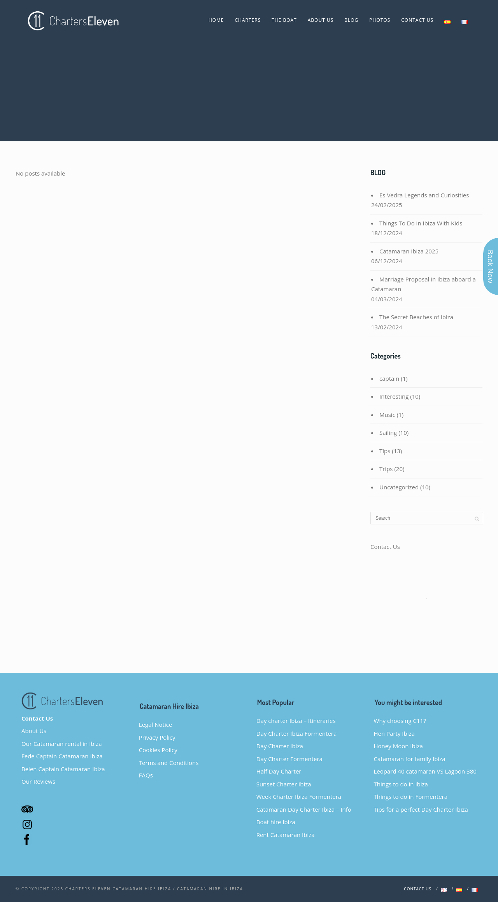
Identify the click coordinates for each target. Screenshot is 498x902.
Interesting (394, 396)
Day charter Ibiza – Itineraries (296, 720)
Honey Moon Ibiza (398, 746)
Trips (386, 469)
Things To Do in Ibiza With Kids (420, 223)
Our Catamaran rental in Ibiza (61, 743)
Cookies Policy (158, 750)
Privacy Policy (157, 737)
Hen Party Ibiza (394, 733)
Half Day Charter (279, 771)
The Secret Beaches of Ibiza (416, 317)
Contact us (417, 888)
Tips (384, 451)
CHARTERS (248, 20)
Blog (351, 20)
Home (216, 20)
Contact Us (417, 20)
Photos (379, 20)
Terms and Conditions (169, 763)
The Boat (284, 20)
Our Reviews (38, 781)
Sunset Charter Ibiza (283, 784)
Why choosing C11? (400, 720)
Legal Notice (155, 724)
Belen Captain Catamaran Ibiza (63, 769)
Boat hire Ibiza (275, 822)
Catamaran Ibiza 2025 (408, 251)
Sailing (388, 432)
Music (387, 414)
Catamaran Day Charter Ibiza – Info (303, 809)
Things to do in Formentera (411, 796)
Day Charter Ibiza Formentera (296, 733)
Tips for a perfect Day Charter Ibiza (421, 809)
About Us (320, 20)
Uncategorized (399, 487)
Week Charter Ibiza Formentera (298, 796)
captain (389, 378)
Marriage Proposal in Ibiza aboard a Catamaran (423, 284)
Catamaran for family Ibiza (409, 759)
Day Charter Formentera (289, 759)
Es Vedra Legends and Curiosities (424, 195)
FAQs (146, 775)
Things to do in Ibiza (401, 784)
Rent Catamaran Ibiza (285, 835)
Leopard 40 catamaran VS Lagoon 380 (425, 771)
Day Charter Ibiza (279, 746)
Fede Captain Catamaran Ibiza (62, 756)
